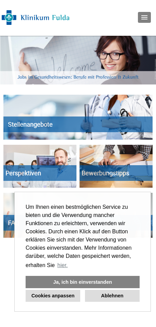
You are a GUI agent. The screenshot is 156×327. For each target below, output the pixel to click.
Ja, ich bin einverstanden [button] (82, 282)
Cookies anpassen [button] (52, 295)
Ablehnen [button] (112, 295)
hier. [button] (62, 265)
